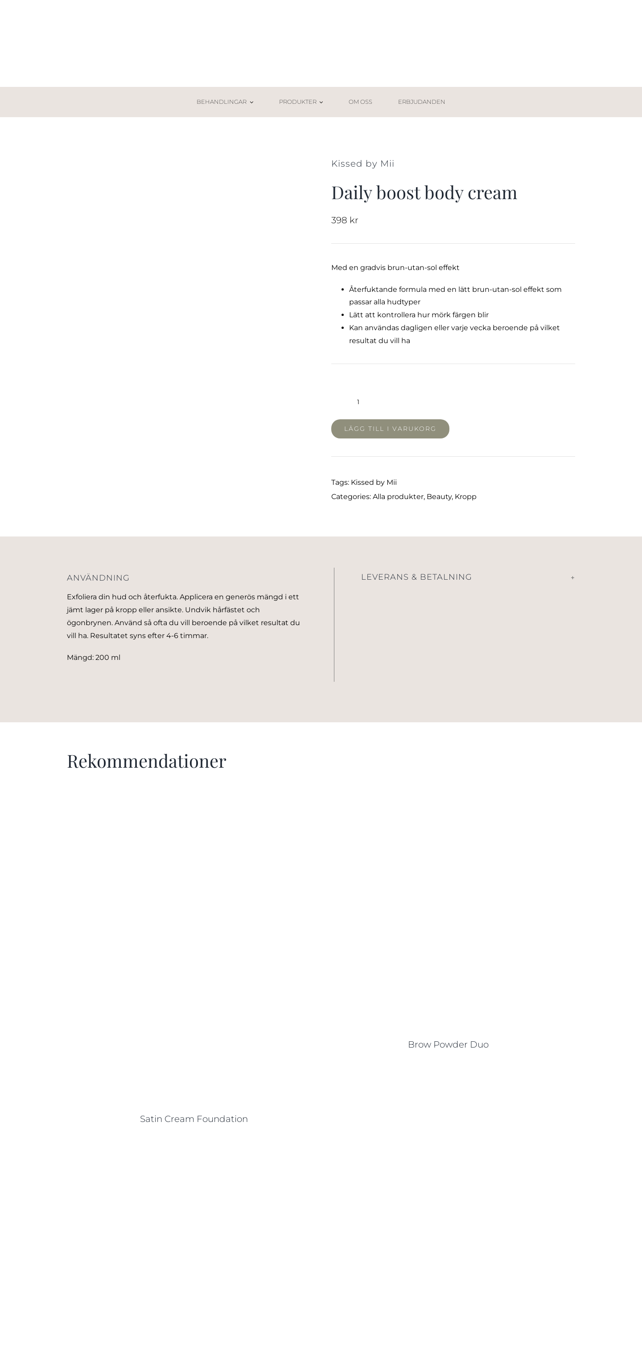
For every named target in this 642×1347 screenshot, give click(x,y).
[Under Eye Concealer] (193, 1146)
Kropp (466, 496)
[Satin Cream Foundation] (193, 811)
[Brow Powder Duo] (448, 811)
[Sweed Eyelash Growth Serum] (448, 1146)
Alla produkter (398, 496)
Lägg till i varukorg (390, 429)
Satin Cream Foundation (194, 1119)
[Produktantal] (358, 402)
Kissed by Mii (374, 482)
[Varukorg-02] (560, 96)
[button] (468, 577)
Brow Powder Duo (448, 1044)
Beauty (439, 496)
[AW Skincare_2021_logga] (321, 25)
